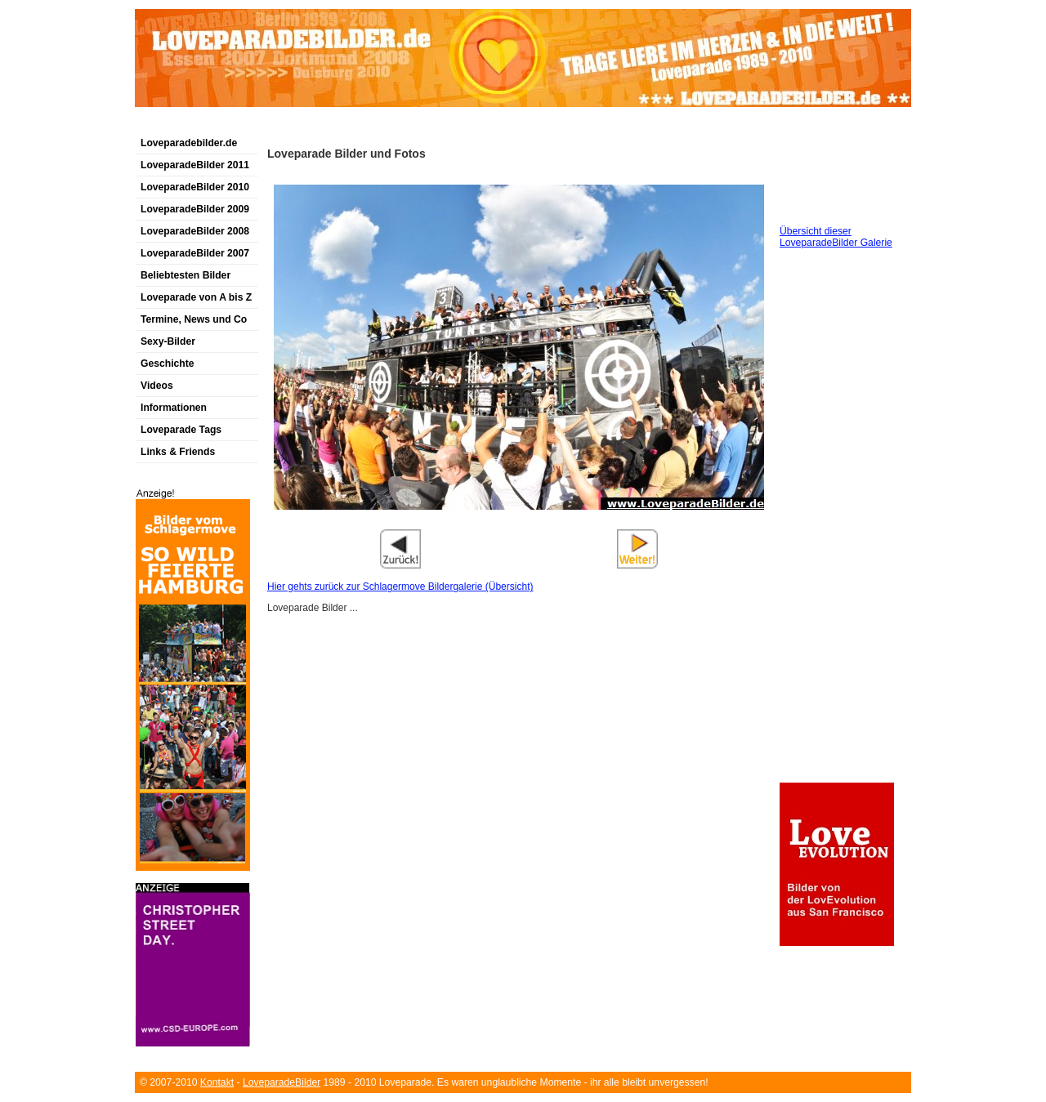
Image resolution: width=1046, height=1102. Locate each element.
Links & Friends (178, 451)
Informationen (174, 407)
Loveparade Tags (181, 429)
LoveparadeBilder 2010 (195, 187)
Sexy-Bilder (168, 341)
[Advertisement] (326, 125)
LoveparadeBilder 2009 (195, 209)
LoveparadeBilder (281, 1082)
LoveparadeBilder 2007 (195, 253)
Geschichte (167, 363)
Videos (157, 385)
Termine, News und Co (194, 319)
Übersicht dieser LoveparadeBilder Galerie (836, 236)
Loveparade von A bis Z (196, 297)
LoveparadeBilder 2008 (195, 231)
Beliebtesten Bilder (185, 275)
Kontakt (217, 1082)
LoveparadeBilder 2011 (195, 165)
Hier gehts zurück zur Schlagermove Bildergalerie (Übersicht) (400, 586)
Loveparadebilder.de (189, 143)
